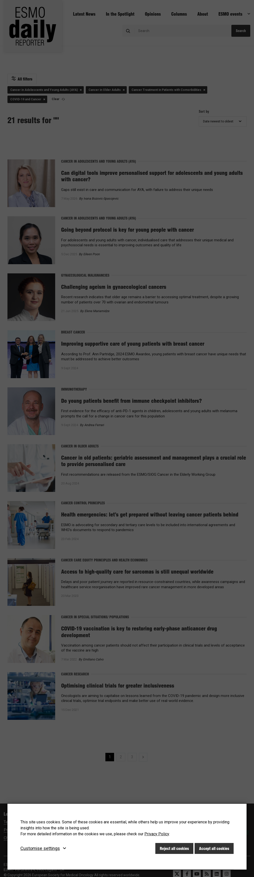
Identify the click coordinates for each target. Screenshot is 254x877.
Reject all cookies (174, 848)
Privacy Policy (156, 834)
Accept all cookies (214, 848)
